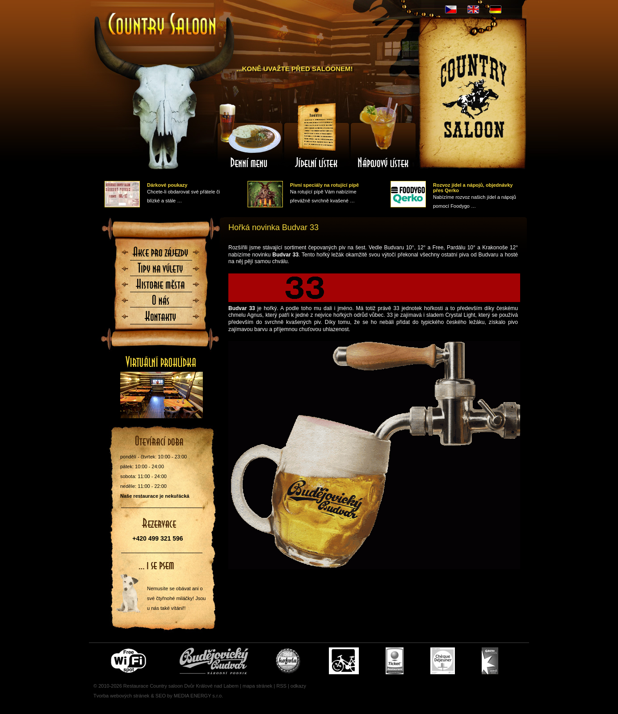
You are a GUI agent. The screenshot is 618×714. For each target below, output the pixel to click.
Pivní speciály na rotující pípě (324, 185)
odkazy (298, 686)
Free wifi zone (130, 660)
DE (495, 9)
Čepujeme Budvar (214, 660)
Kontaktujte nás (161, 319)
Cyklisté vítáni (344, 660)
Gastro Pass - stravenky (490, 660)
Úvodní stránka (162, 25)
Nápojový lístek (383, 135)
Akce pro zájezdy (161, 255)
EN (473, 9)
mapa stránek (258, 686)
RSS (281, 686)
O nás (161, 303)
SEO (161, 695)
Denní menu (249, 135)
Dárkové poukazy (167, 185)
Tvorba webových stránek (121, 695)
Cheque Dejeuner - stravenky (442, 660)
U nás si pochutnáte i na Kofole (288, 660)
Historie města (161, 287)
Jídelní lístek (316, 135)
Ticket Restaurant (395, 660)
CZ (451, 9)
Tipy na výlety (161, 271)
